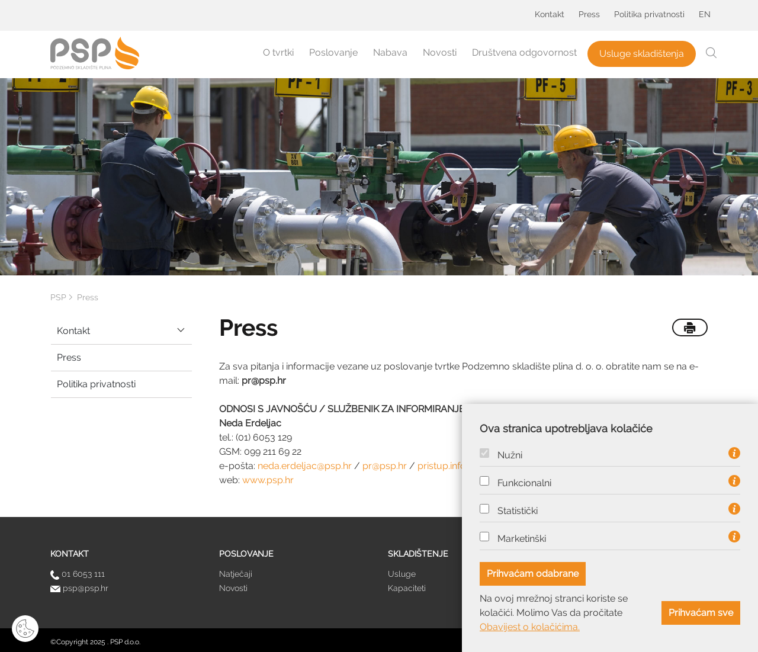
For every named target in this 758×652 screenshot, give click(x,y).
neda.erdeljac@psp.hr (305, 465)
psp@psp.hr (79, 588)
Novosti (440, 52)
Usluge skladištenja (641, 53)
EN (705, 14)
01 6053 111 (77, 574)
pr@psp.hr (384, 465)
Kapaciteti (407, 588)
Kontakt (549, 14)
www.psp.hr (268, 480)
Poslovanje (333, 52)
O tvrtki (278, 52)
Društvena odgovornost (524, 52)
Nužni (509, 455)
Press (589, 14)
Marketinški (521, 539)
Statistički (517, 511)
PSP (58, 297)
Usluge (402, 574)
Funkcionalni (524, 483)
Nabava (390, 52)
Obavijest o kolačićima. (530, 626)
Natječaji (235, 574)
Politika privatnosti (649, 14)
